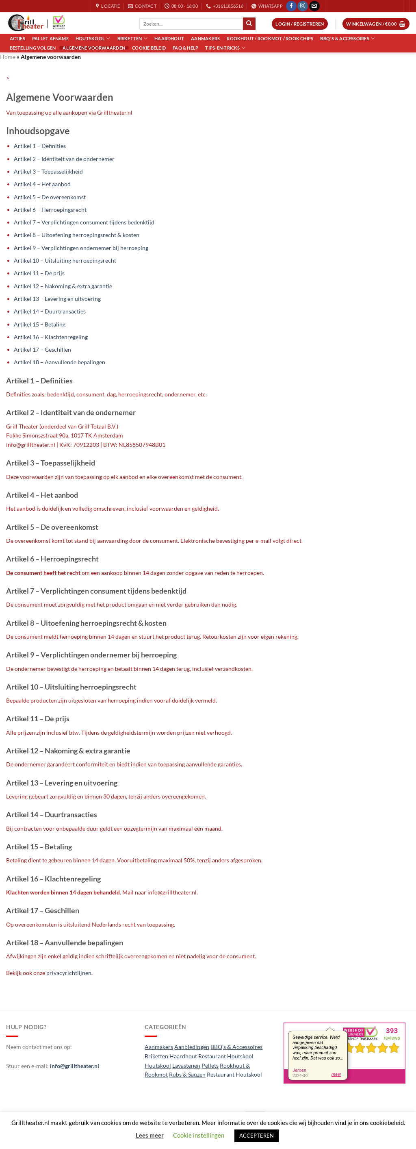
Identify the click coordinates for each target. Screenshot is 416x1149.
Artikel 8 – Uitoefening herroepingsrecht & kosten (76, 234)
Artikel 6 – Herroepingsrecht (50, 209)
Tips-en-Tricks (225, 48)
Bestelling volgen (33, 48)
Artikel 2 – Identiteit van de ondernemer (64, 158)
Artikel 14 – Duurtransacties (50, 311)
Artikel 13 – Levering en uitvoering (57, 298)
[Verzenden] (249, 23)
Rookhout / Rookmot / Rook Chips (270, 38)
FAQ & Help (185, 48)
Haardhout (169, 38)
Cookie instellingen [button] (198, 1135)
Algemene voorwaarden (94, 48)
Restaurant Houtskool (234, 1074)
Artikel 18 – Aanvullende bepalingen (59, 362)
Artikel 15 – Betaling (39, 324)
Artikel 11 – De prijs (39, 273)
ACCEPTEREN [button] (256, 1135)
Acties (17, 38)
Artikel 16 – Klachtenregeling (51, 336)
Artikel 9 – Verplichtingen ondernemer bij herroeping (81, 247)
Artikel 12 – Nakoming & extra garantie (63, 286)
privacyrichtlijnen (68, 972)
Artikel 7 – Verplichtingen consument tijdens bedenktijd (84, 222)
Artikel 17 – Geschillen (42, 349)
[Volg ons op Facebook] (291, 6)
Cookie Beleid (149, 48)
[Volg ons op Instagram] (302, 6)
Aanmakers (205, 38)
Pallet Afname (50, 38)
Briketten (132, 38)
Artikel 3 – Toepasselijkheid (48, 171)
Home (7, 56)
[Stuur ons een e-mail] (314, 6)
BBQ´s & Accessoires (347, 38)
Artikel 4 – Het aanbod (42, 184)
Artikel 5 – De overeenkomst (50, 197)
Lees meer (150, 1135)
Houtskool (93, 38)
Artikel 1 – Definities (40, 145)
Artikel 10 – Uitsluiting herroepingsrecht (65, 260)
